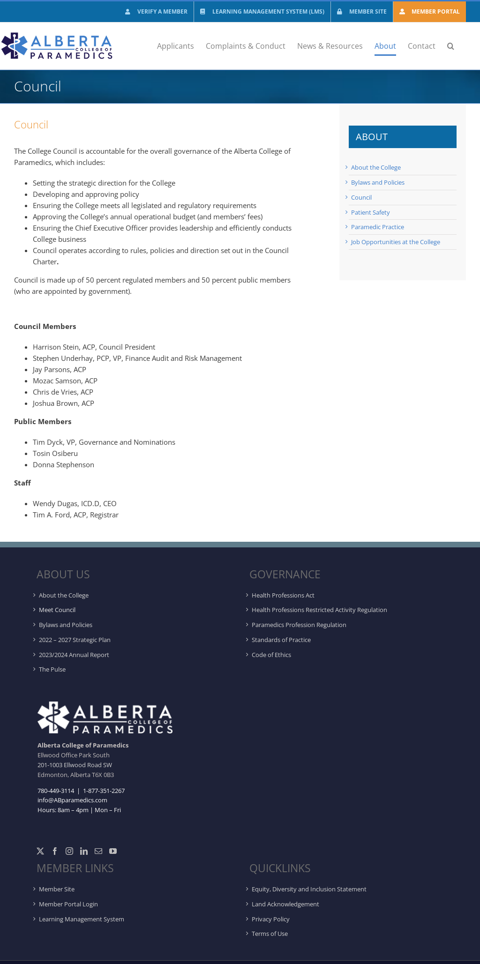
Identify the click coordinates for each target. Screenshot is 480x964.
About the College (376, 167)
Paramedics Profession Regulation (299, 624)
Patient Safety (370, 212)
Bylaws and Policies (378, 182)
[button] (450, 45)
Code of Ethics (271, 654)
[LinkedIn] (84, 851)
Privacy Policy (271, 919)
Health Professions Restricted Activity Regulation (319, 609)
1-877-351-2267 (103, 790)
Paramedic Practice (377, 227)
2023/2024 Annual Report (74, 654)
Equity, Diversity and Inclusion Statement (309, 889)
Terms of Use (270, 933)
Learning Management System (81, 919)
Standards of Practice (281, 639)
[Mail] (98, 851)
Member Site (57, 889)
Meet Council (57, 609)
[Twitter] (40, 851)
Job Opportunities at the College (395, 242)
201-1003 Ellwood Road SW (75, 765)
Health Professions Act (283, 595)
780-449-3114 (56, 790)
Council (361, 197)
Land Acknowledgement (285, 904)
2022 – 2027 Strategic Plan (75, 639)
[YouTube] (113, 851)
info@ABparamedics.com (72, 800)
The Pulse (52, 669)
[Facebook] (55, 851)
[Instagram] (69, 851)
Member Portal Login (68, 904)
